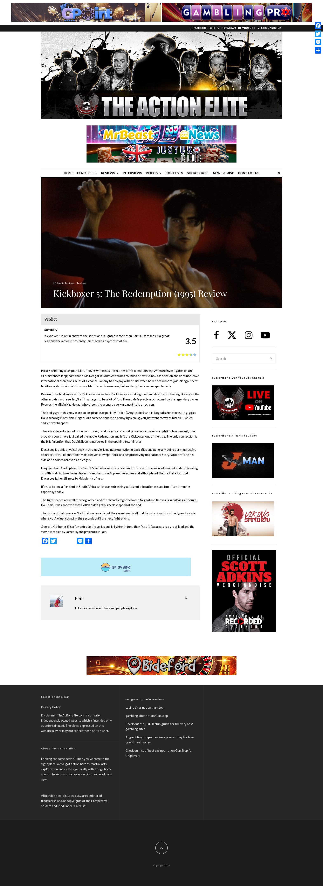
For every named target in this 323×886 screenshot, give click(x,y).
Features (85, 173)
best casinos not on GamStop (168, 750)
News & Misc (223, 173)
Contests (174, 173)
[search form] (239, 359)
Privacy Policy (51, 707)
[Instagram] (226, 28)
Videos (152, 173)
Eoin (79, 598)
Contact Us (248, 173)
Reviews (108, 173)
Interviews (132, 173)
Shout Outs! (198, 173)
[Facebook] (198, 28)
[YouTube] (246, 28)
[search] (271, 359)
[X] (212, 28)
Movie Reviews (65, 283)
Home (68, 173)
